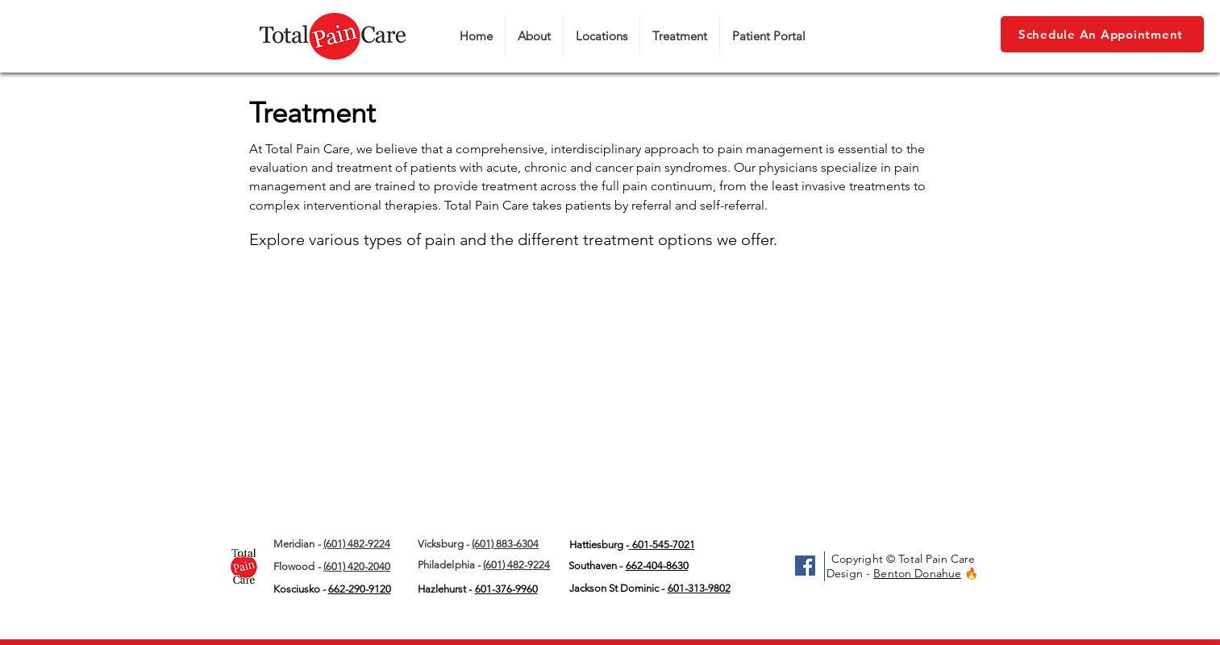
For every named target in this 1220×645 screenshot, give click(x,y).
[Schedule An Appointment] (1102, 34)
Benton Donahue (917, 573)
